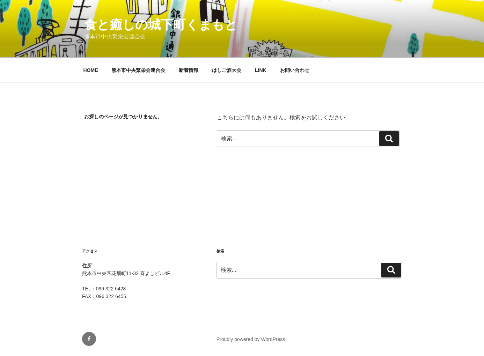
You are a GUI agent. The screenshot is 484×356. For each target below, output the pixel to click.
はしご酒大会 (226, 70)
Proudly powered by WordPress (251, 339)
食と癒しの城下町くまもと (160, 24)
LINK (260, 70)
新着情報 (188, 70)
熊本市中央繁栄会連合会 (138, 70)
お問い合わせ (294, 70)
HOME (90, 70)
